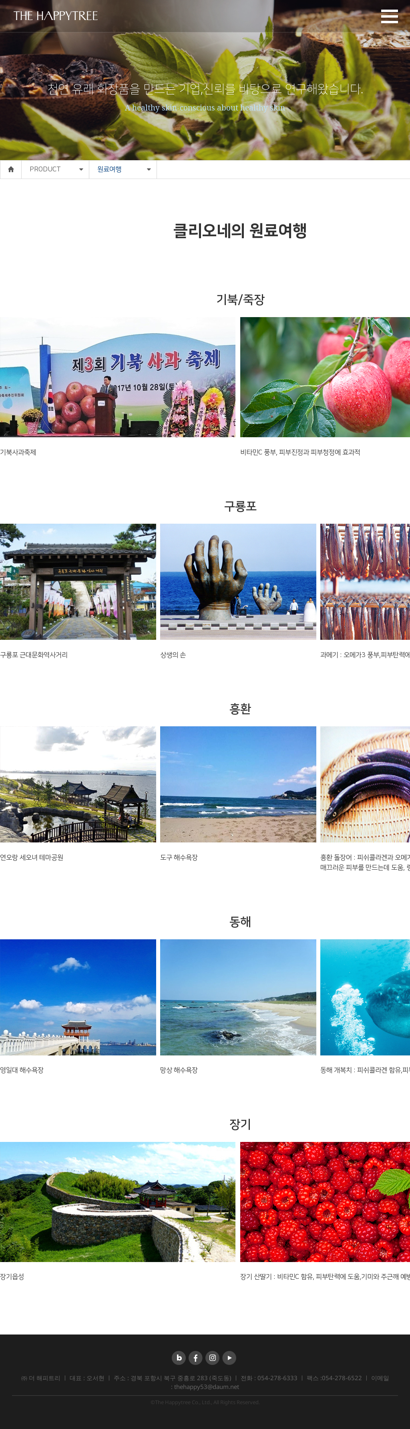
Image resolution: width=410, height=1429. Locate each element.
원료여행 (109, 169)
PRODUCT (45, 169)
